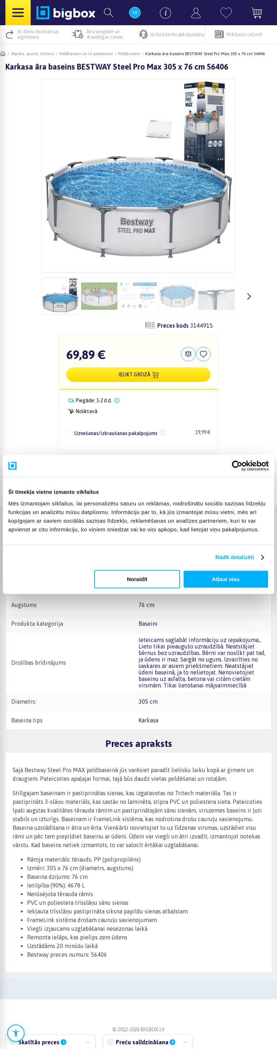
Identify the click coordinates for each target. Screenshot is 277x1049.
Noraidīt (137, 579)
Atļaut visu (226, 579)
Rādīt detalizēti (234, 557)
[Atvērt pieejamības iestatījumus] (16, 1033)
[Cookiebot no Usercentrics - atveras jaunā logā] (237, 465)
